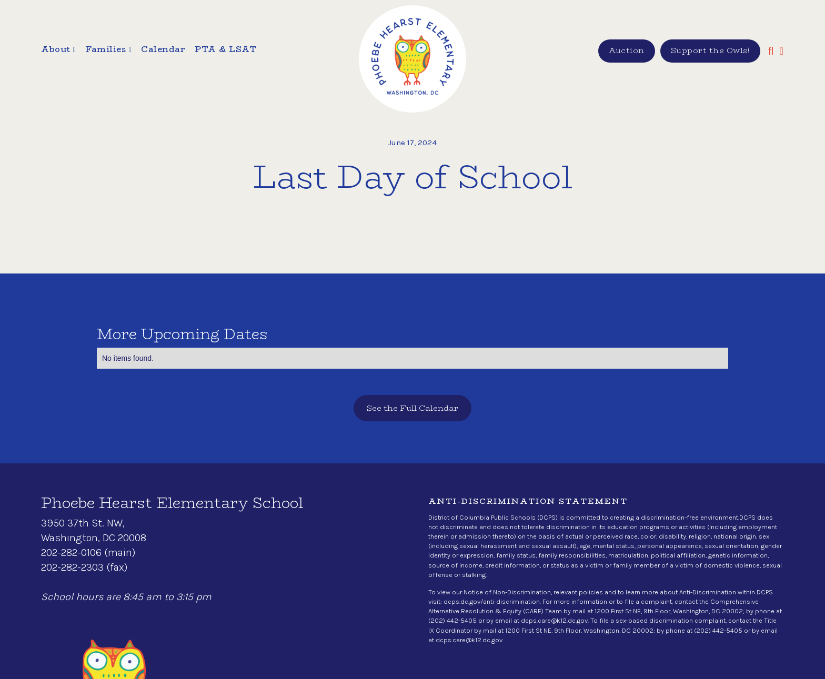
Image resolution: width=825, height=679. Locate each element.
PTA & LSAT (225, 50)
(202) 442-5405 (452, 620)
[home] (412, 59)
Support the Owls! (710, 50)
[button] (58, 50)
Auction (627, 50)
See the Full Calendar (412, 408)
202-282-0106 (71, 552)
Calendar (163, 50)
